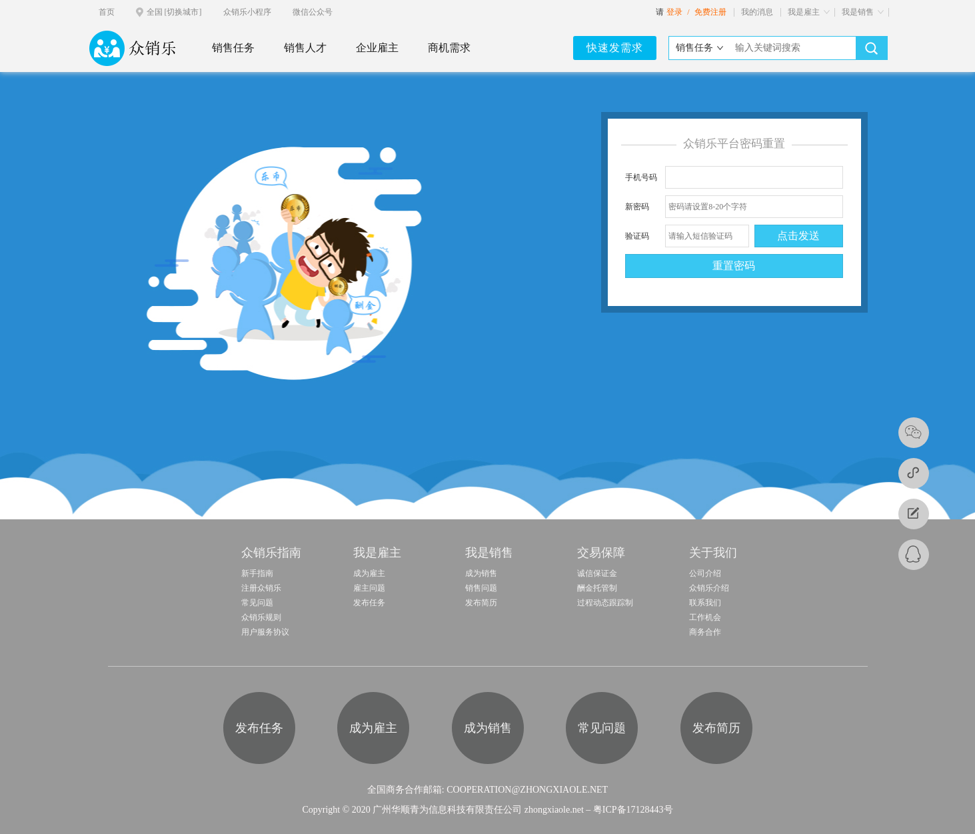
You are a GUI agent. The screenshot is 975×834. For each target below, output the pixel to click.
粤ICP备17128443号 (633, 810)
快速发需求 (614, 47)
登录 (674, 12)
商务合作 (705, 632)
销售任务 (233, 47)
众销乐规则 (261, 617)
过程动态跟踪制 (605, 602)
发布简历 (481, 602)
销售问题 (481, 588)
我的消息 (757, 12)
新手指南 (257, 573)
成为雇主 (369, 573)
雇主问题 (369, 588)
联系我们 (705, 602)
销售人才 (305, 47)
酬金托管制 (597, 588)
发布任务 (369, 602)
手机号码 (641, 177)
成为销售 (481, 573)
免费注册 (710, 12)
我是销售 (858, 12)
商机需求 (449, 47)
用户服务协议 (265, 632)
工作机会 (705, 617)
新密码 (637, 206)
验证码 (637, 236)
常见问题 (257, 602)
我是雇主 (804, 12)
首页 (107, 12)
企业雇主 (377, 47)
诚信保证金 (597, 573)
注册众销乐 (261, 588)
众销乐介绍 (709, 588)
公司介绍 (705, 573)
